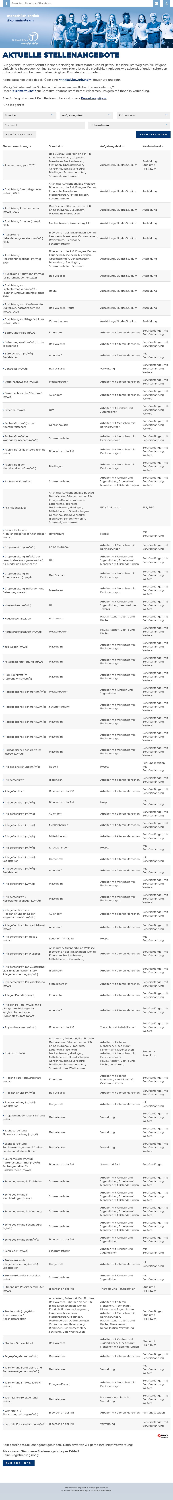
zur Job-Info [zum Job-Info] (18, 1463)
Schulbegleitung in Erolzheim (23, 1181)
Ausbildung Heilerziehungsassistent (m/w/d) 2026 (23, 238)
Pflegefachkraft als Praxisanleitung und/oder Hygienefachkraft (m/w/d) (19, 914)
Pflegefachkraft (15, 780)
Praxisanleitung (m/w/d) (20, 1092)
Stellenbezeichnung (17, 146)
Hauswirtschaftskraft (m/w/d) (23, 631)
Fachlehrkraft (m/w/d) (18, 481)
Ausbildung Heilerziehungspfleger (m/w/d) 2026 (22, 259)
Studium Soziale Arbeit (19, 1343)
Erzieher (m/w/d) (15, 410)
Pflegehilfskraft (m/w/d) (19, 995)
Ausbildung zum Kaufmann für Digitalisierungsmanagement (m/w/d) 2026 (23, 308)
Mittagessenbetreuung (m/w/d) (24, 661)
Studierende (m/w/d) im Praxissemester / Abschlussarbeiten (19, 1315)
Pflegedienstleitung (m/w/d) (22, 766)
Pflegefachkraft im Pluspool (22, 953)
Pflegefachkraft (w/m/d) (20, 883)
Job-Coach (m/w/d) (16, 646)
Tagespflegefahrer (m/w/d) (21, 1356)
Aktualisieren (153, 134)
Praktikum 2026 (15, 1053)
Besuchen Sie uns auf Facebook (31, 3)
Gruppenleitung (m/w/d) (20, 547)
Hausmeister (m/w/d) (18, 605)
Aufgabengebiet (112, 146)
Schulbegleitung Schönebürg (23, 1211)
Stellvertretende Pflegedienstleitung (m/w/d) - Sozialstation (21, 1264)
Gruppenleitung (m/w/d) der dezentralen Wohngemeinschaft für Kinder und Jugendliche (23, 560)
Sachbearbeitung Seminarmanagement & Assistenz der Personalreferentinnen (24, 1147)
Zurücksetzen (19, 134)
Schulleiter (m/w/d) (16, 1251)
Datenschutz (71, 1488)
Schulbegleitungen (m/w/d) (22, 1239)
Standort (56, 146)
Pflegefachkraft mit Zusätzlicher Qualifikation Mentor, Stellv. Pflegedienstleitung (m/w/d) (24, 970)
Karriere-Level (153, 146)
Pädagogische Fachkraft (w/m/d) (25, 706)
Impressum (83, 1488)
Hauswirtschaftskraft (18, 618)
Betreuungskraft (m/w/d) (20, 332)
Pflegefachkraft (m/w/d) (20, 802)
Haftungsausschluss (98, 1488)
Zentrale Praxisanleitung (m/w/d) (25, 1424)
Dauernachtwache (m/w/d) (22, 381)
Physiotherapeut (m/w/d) (20, 1027)
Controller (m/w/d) (16, 368)
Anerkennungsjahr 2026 (20, 165)
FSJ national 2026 (16, 507)
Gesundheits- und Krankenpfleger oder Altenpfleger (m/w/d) (24, 534)
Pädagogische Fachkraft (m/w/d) (25, 691)
